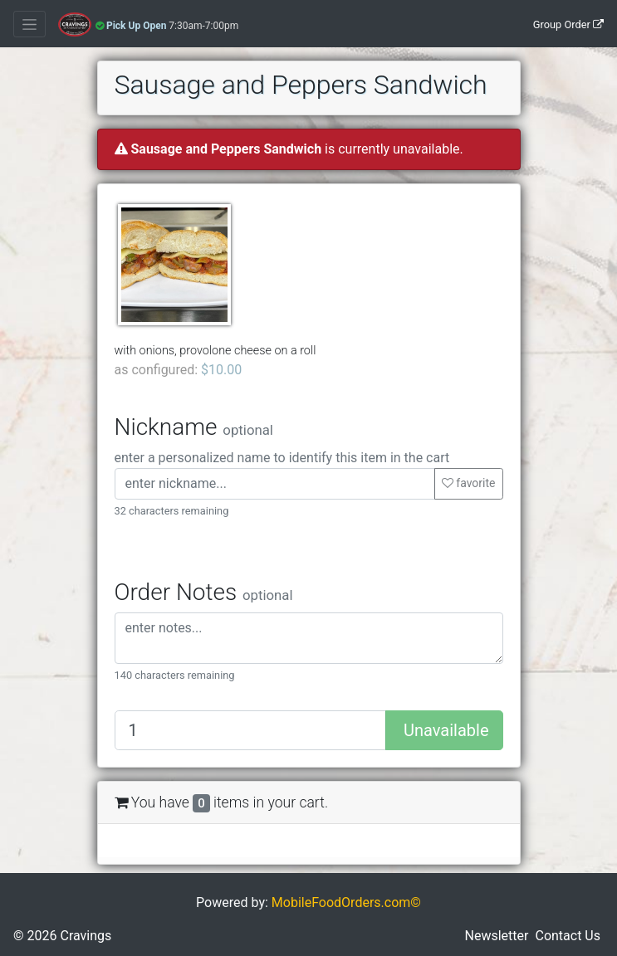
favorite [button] (469, 483)
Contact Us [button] (567, 936)
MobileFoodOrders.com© (346, 902)
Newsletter (497, 936)
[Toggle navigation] (29, 24)
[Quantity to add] (251, 730)
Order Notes (204, 592)
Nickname (194, 427)
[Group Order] (530, 24)
